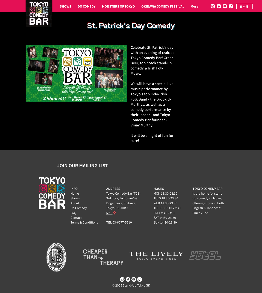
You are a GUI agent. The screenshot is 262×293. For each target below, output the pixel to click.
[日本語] (244, 6)
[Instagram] (213, 6)
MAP (109, 213)
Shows (75, 198)
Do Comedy (79, 208)
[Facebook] (219, 6)
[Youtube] (225, 6)
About (75, 203)
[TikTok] (231, 6)
